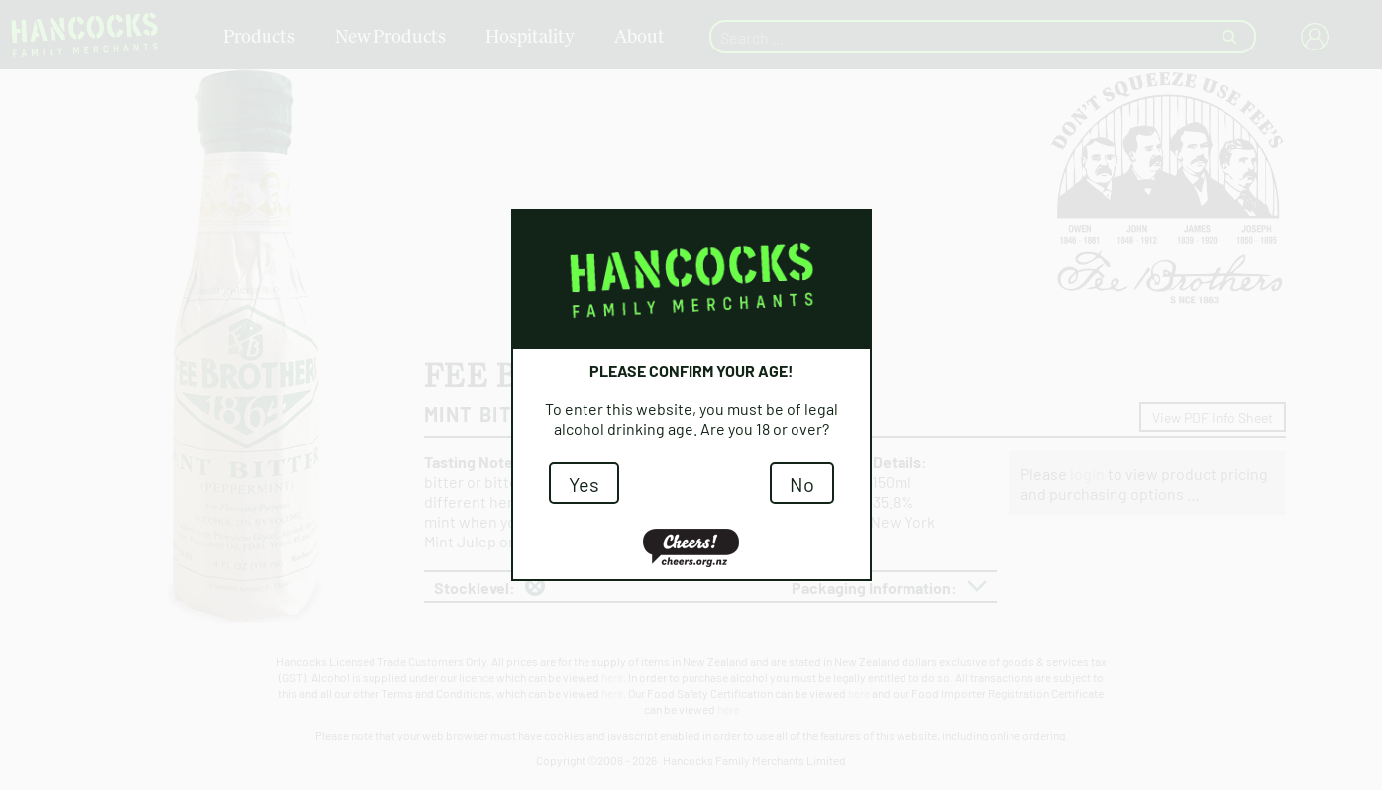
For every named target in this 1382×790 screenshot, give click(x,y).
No (802, 483)
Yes (584, 483)
